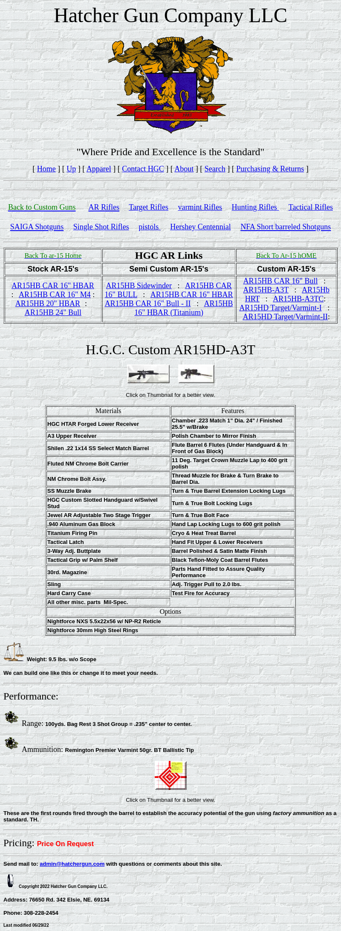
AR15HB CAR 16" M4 (55, 294)
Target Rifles (148, 207)
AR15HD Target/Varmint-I (280, 308)
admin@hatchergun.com (72, 864)
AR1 (192, 285)
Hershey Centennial (200, 227)
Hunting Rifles (255, 207)
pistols (150, 227)
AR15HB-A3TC (298, 299)
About (184, 169)
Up (71, 169)
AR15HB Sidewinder (139, 285)
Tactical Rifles (311, 207)
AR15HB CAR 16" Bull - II (148, 303)
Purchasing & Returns (270, 169)
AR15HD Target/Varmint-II (285, 316)
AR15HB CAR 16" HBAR (53, 285)
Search (215, 169)
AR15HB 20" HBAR (47, 303)
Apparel (99, 169)
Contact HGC (143, 169)
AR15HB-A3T (266, 290)
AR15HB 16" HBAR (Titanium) (183, 308)
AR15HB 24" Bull (53, 312)
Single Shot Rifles (101, 227)
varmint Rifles (200, 207)
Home (46, 169)
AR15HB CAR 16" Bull (280, 281)
